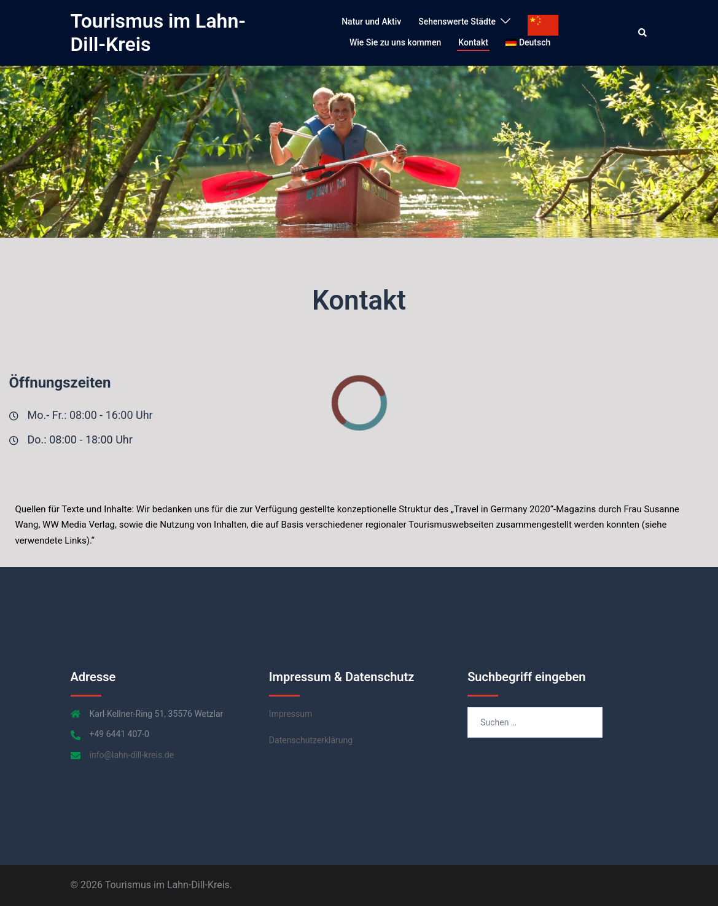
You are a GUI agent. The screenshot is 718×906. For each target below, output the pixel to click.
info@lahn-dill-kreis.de (132, 755)
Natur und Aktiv (371, 21)
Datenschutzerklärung (311, 740)
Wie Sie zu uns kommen (395, 42)
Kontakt (473, 42)
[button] (643, 32)
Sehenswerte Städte (457, 21)
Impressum (290, 714)
